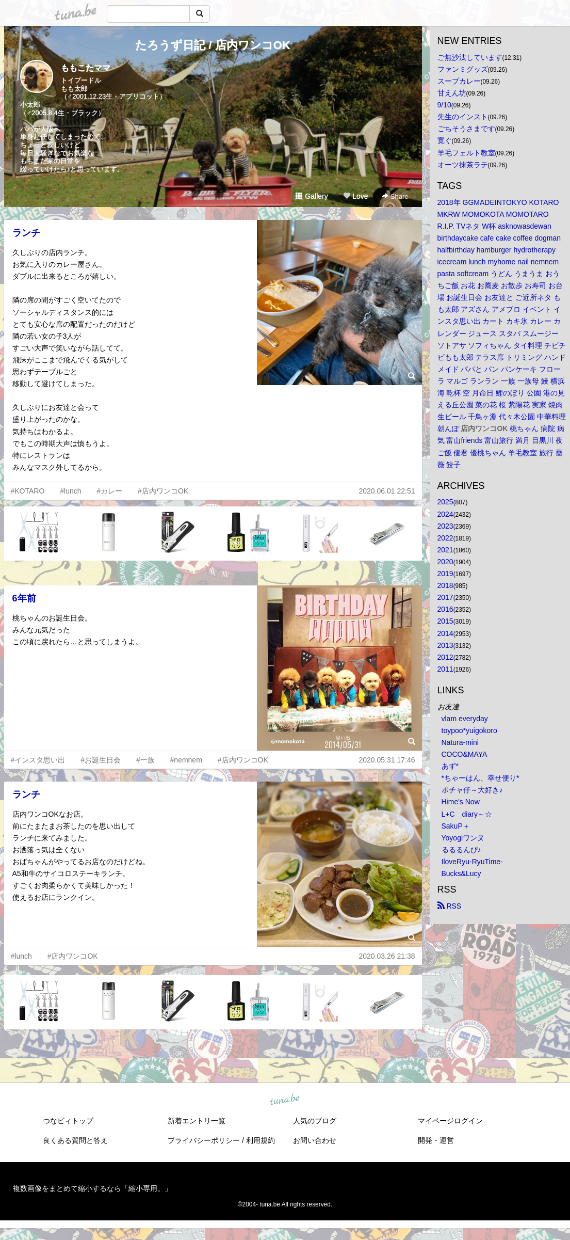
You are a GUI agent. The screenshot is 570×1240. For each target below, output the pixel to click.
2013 (445, 645)
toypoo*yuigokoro (469, 730)
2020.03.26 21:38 (387, 956)
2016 (445, 609)
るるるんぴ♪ (461, 850)
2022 (445, 538)
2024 (445, 514)
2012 (445, 657)
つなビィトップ (68, 1121)
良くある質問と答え (75, 1140)
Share (395, 196)
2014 (445, 633)
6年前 (24, 598)
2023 (445, 526)
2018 (445, 585)
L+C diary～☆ (467, 814)
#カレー (109, 491)
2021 (445, 550)
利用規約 (260, 1140)
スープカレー (459, 81)
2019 (445, 573)
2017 (445, 597)
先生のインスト (462, 117)
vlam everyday (465, 718)
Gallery (312, 196)
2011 (445, 669)
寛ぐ (444, 140)
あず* (450, 766)
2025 (445, 502)
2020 (445, 562)
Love (355, 196)
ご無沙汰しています (469, 57)
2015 (445, 621)
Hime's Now (461, 802)
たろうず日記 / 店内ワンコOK (212, 45)
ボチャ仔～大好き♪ (472, 790)
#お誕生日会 (100, 760)
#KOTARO (28, 491)
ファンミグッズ (462, 69)
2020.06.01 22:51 (387, 491)
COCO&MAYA (464, 754)
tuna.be (285, 1100)
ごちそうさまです (466, 128)
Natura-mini (460, 742)
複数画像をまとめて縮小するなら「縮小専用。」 (92, 1188)
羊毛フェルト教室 (466, 153)
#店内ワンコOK (163, 491)
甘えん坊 (451, 93)
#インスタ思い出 (38, 760)
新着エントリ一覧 (196, 1121)
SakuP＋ (456, 826)
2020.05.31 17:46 (387, 760)
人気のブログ (314, 1121)
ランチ (26, 233)
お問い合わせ (314, 1140)
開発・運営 (436, 1140)
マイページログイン (450, 1121)
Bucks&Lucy (461, 873)
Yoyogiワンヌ (463, 838)
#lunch (70, 491)
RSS (449, 906)
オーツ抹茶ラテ (462, 165)
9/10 (444, 105)
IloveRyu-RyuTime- (472, 861)
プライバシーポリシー (204, 1140)
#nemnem (186, 760)
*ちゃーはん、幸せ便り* (480, 778)
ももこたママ (85, 67)
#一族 (145, 760)
